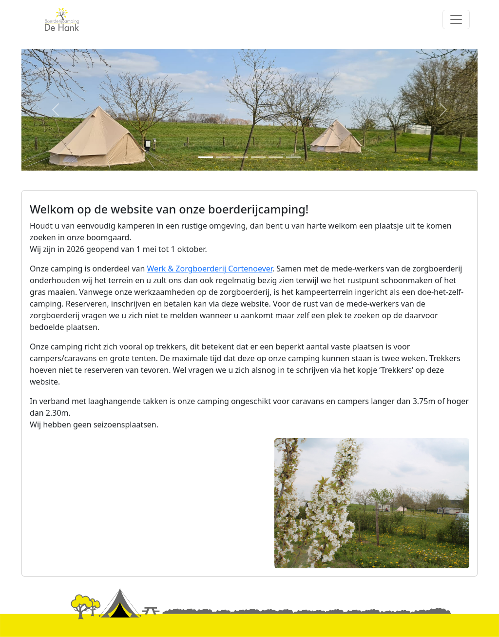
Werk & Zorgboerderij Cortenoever (209, 268)
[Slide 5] (276, 157)
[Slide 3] (240, 157)
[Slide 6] (293, 157)
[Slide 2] (223, 157)
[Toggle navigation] (456, 19)
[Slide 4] (258, 157)
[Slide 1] (205, 157)
